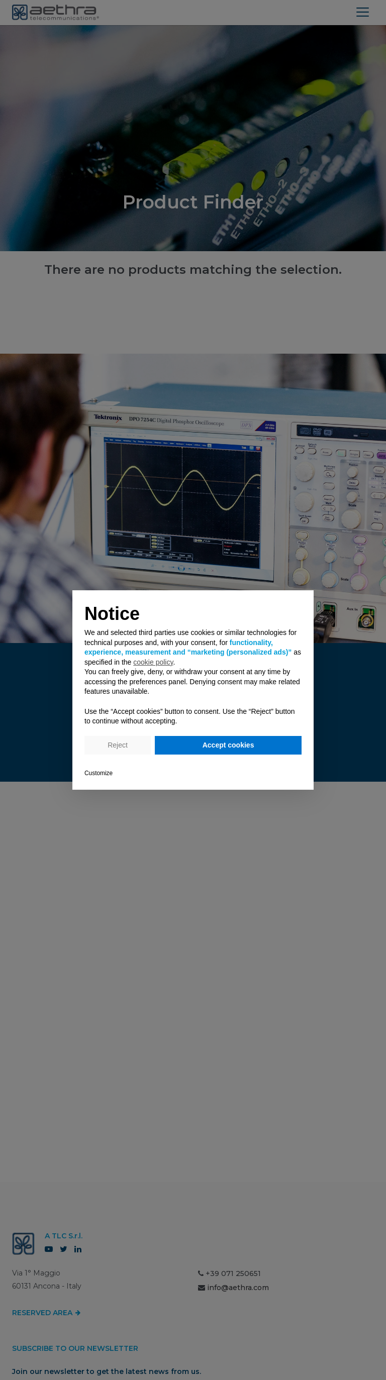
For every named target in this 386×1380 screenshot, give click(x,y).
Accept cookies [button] (228, 745)
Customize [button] (98, 773)
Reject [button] (118, 745)
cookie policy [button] (153, 662)
